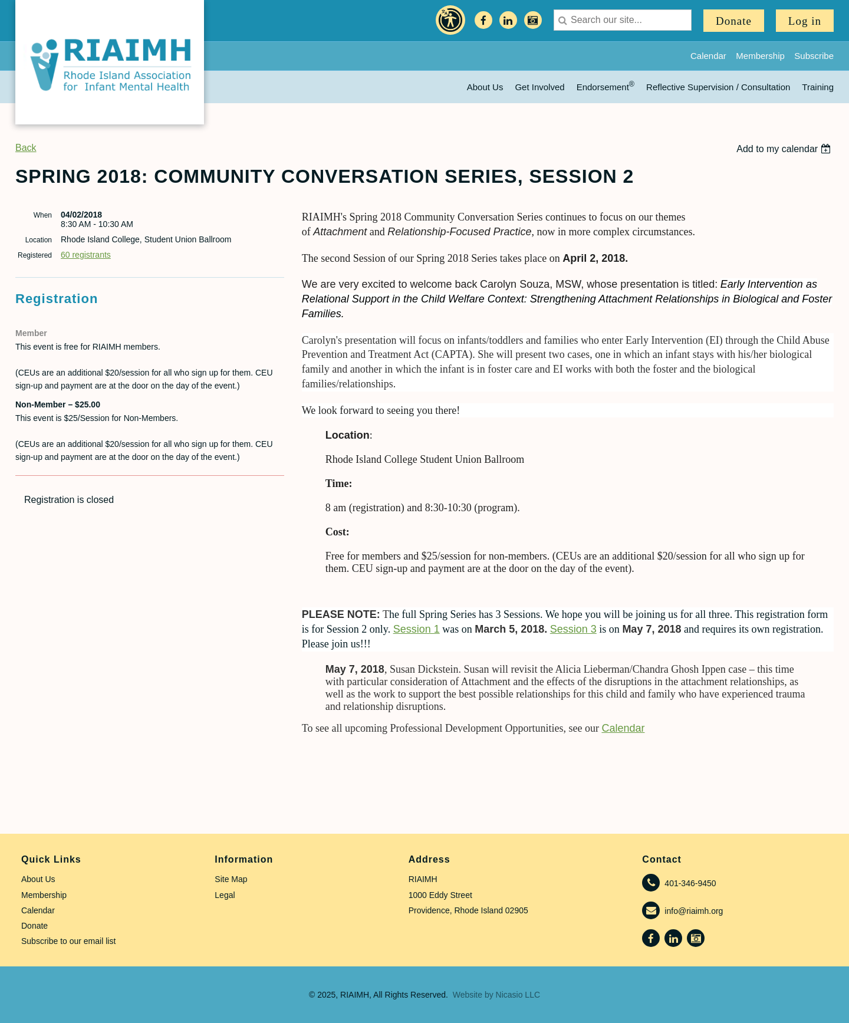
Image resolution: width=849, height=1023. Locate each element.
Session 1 (416, 629)
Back (26, 148)
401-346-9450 (690, 883)
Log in (804, 21)
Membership (760, 56)
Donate (734, 21)
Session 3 (573, 629)
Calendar (708, 56)
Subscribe (814, 56)
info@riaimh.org (693, 911)
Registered (35, 255)
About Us (38, 879)
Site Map (231, 879)
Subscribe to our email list (68, 941)
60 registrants (86, 254)
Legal (225, 895)
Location (38, 240)
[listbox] (785, 149)
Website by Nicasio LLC (496, 994)
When (43, 215)
